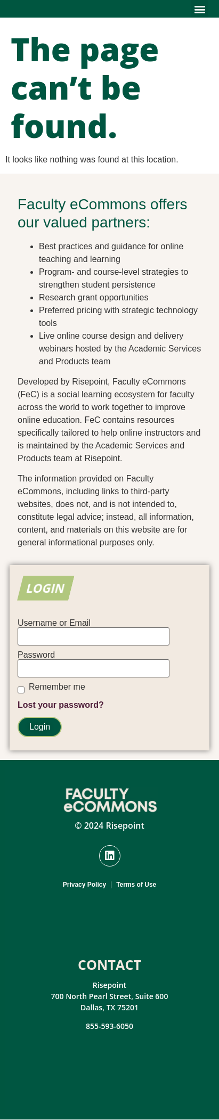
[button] (199, 9)
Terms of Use (136, 884)
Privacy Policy (84, 884)
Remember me (57, 687)
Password (36, 655)
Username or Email (54, 623)
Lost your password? (61, 704)
